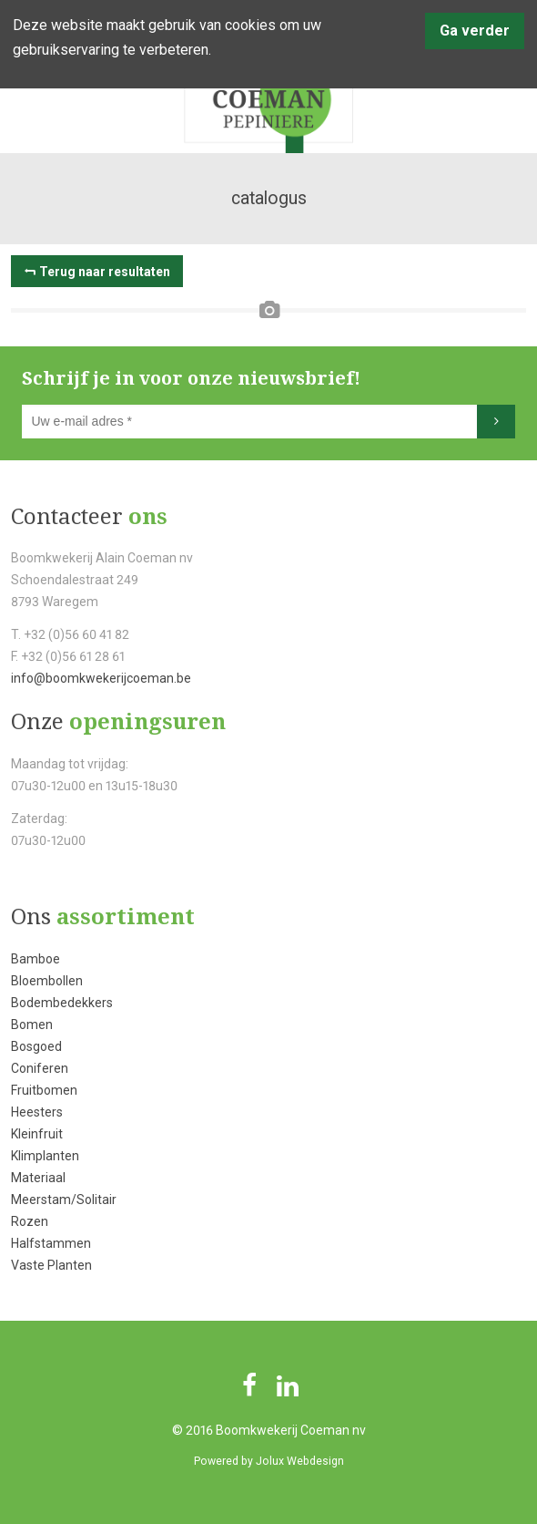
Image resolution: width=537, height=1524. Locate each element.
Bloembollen (47, 980)
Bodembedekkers (62, 1002)
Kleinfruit (37, 1134)
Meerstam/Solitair (64, 1199)
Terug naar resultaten (104, 271)
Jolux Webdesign (300, 1461)
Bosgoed (36, 1046)
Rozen (29, 1221)
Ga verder (475, 30)
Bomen (32, 1024)
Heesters (37, 1112)
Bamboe (35, 959)
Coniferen (39, 1068)
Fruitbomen (44, 1090)
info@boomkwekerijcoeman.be (101, 678)
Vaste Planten (51, 1265)
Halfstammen (51, 1243)
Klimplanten (45, 1155)
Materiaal (38, 1177)
